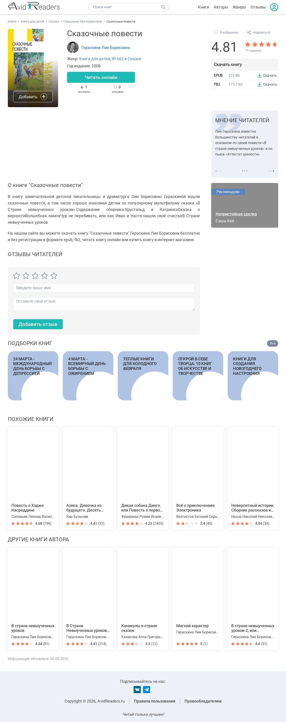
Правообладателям (203, 701)
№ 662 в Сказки (126, 58)
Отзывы (258, 7)
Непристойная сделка (236, 214)
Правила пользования (154, 701)
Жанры (239, 7)
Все (272, 343)
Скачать (270, 75)
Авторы (221, 7)
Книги (203, 7)
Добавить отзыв (38, 324)
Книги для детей (94, 58)
